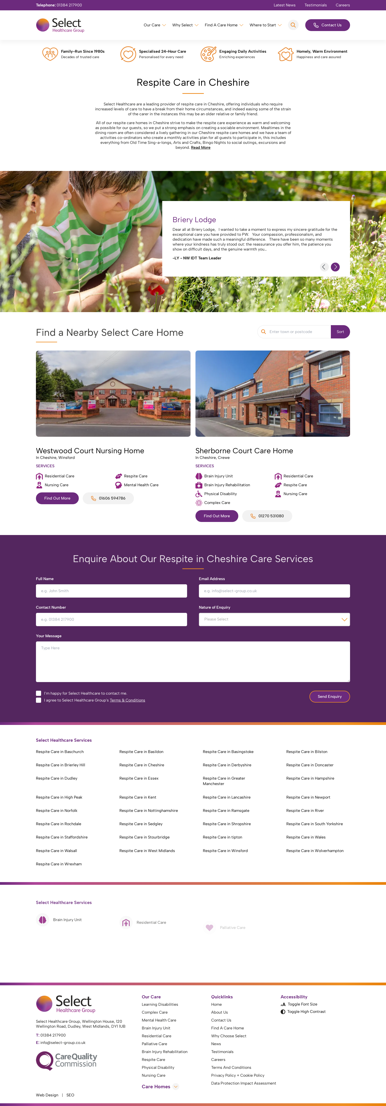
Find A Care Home (221, 25)
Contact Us (328, 25)
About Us (219, 1012)
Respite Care (153, 1059)
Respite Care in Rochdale (58, 823)
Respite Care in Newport (308, 797)
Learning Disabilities (160, 1004)
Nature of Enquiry (214, 607)
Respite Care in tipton (222, 837)
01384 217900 (59, 5)
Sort (340, 331)
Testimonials (316, 5)
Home (216, 1004)
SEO (70, 1095)
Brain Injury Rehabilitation (165, 1051)
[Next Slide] (335, 267)
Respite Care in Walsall (56, 850)
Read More (200, 147)
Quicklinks (222, 997)
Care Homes (160, 1086)
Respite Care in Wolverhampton (315, 850)
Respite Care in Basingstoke (228, 751)
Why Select (182, 25)
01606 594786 (108, 498)
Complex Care (155, 1012)
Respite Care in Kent (137, 797)
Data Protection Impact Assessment (243, 1083)
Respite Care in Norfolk (56, 810)
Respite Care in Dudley (56, 778)
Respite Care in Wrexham (59, 864)
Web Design (47, 1095)
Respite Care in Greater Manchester (224, 781)
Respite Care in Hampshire (310, 778)
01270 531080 (267, 516)
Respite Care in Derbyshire (227, 765)
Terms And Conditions (231, 1067)
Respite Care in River (305, 810)
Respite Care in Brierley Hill (60, 765)
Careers (343, 5)
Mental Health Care (159, 1020)
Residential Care (156, 1036)
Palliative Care (154, 1043)
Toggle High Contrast (303, 1011)
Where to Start (263, 25)
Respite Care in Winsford (225, 850)
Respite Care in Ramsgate (226, 810)
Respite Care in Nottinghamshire (148, 810)
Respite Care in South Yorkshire (314, 823)
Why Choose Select (228, 1036)
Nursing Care (153, 1075)
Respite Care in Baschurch (60, 751)
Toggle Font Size (299, 1004)
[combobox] (274, 619)
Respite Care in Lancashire (227, 797)
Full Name (45, 578)
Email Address (212, 578)
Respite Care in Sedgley (140, 823)
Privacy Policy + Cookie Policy (237, 1075)
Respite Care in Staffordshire (62, 837)
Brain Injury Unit (156, 1028)
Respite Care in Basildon (141, 751)
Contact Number (51, 607)
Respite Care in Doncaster (310, 765)
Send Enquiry (330, 696)
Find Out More (57, 498)
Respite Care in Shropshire (227, 823)
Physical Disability (158, 1067)
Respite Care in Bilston (306, 751)
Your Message (49, 636)
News (216, 1043)
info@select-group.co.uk (60, 1042)
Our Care (152, 25)
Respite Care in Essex (139, 778)
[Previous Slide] (324, 267)
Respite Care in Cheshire (141, 765)
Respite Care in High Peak (59, 797)
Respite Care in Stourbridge (144, 837)
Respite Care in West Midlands (147, 850)
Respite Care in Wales (306, 837)
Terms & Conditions (127, 700)
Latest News (285, 5)
